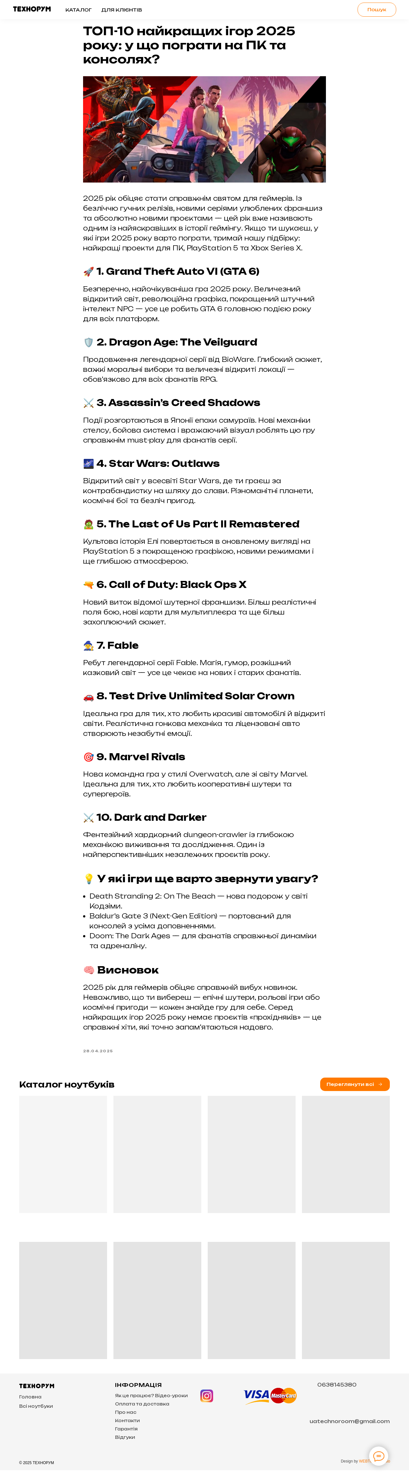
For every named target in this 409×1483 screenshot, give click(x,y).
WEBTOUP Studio (374, 1474)
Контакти (127, 1433)
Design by (350, 1474)
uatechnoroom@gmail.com (350, 1434)
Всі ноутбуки (36, 1419)
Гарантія (126, 1441)
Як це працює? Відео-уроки (151, 1408)
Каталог (79, 9)
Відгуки (125, 1450)
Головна (30, 1409)
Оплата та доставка (142, 1416)
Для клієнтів (121, 9)
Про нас (125, 1425)
